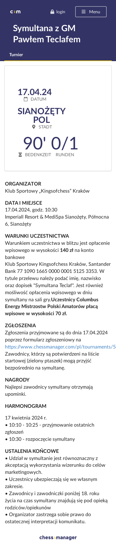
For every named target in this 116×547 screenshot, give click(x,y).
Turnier (16, 54)
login (58, 11)
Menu (90, 11)
